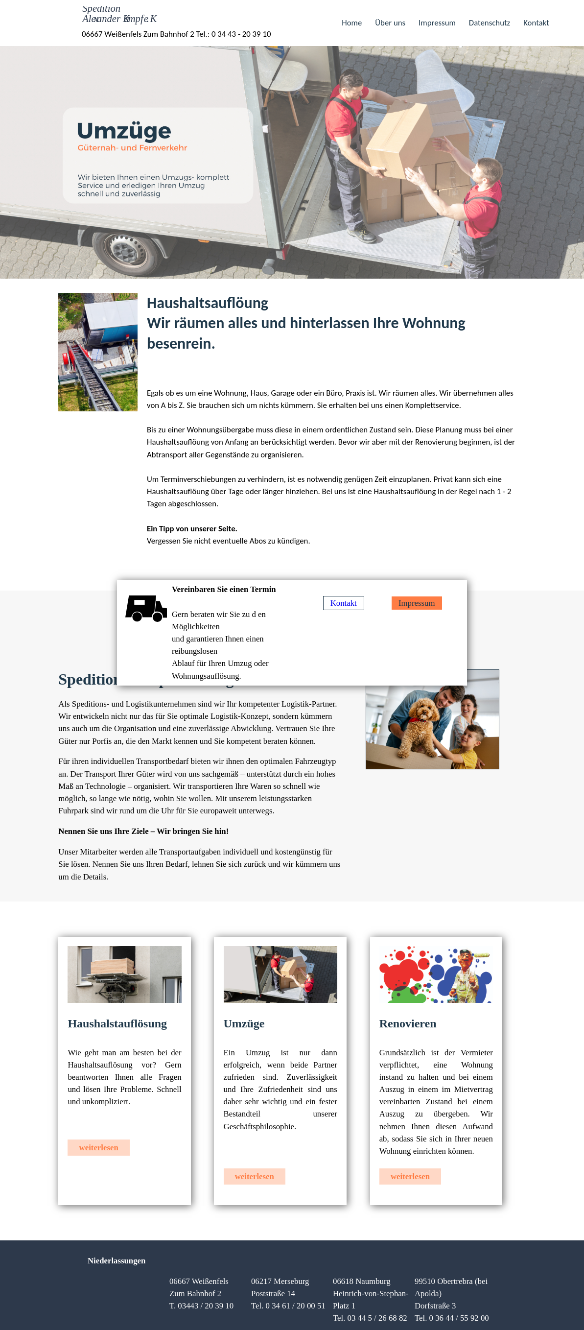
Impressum (437, 22)
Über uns (390, 22)
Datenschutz (489, 22)
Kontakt (536, 22)
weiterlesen (98, 1147)
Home (353, 22)
